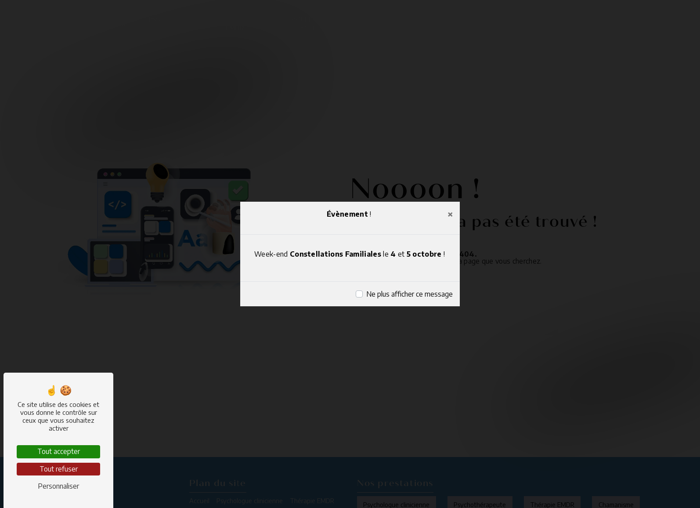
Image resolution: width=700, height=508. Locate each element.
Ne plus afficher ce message (409, 294)
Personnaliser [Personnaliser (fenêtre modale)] (58, 486)
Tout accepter (58, 451)
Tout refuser (59, 468)
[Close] (450, 214)
